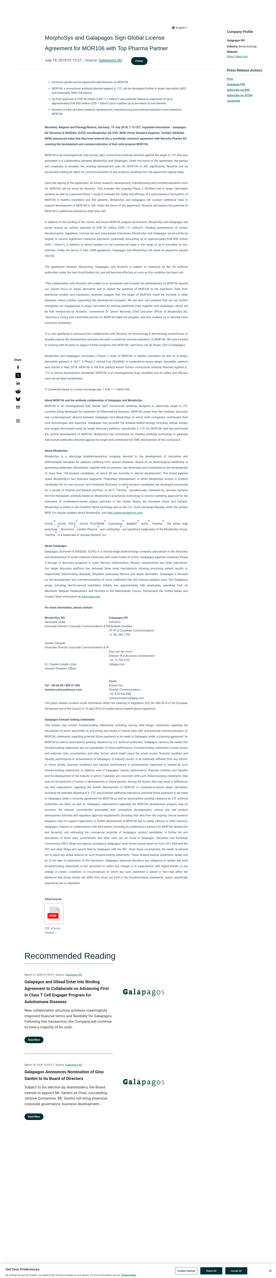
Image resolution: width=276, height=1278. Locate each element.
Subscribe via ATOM (239, 95)
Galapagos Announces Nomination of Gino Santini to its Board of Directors (64, 1075)
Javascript (233, 101)
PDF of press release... (53, 930)
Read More (34, 1039)
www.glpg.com (90, 596)
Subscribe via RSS (238, 90)
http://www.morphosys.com (125, 512)
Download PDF (236, 84)
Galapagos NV (110, 60)
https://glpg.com (237, 56)
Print (230, 79)
